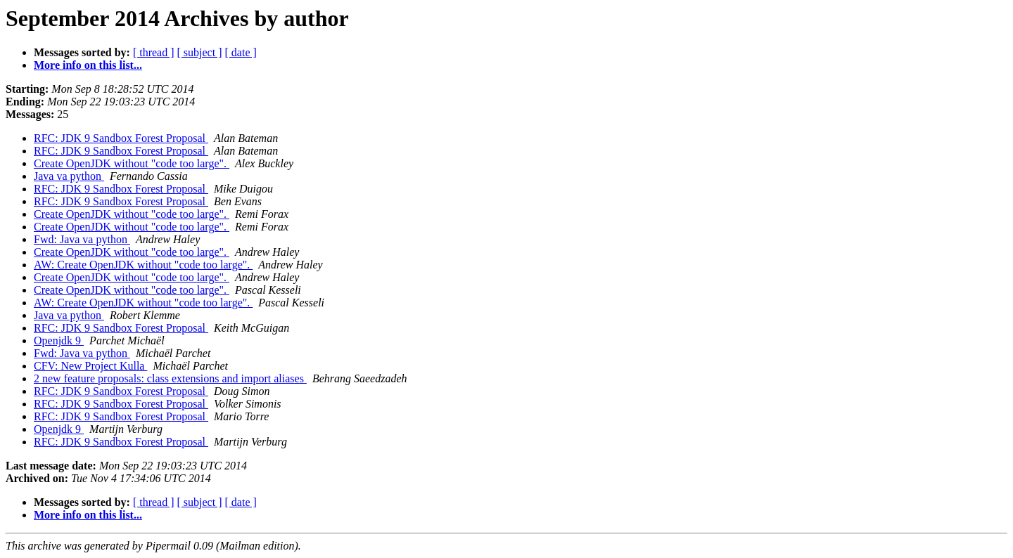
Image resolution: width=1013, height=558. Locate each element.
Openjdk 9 (59, 340)
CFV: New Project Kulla (90, 366)
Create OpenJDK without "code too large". (131, 163)
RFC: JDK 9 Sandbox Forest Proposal (121, 138)
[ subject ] (199, 52)
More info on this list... (88, 65)
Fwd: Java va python (82, 239)
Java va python (69, 176)
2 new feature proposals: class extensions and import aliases (170, 378)
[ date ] (241, 52)
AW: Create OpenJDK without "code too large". (143, 265)
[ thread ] (153, 52)
